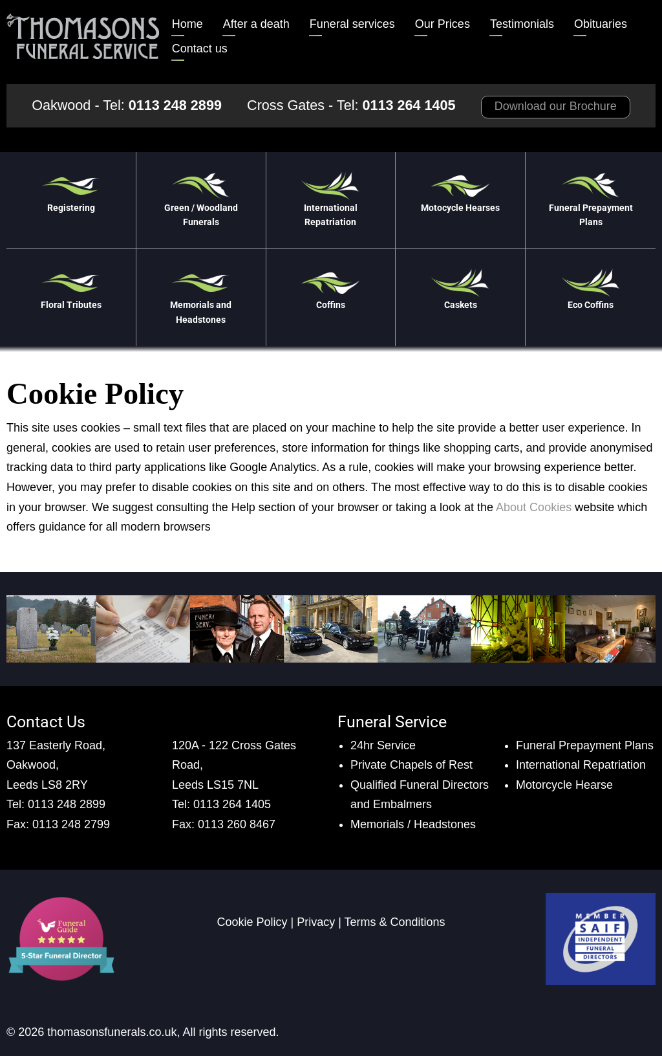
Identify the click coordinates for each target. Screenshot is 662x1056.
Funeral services (352, 23)
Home (187, 23)
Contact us (200, 48)
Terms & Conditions (395, 922)
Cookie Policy (252, 922)
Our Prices (442, 23)
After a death (256, 23)
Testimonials (522, 23)
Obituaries (600, 23)
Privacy (316, 922)
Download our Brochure (556, 106)
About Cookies (533, 507)
